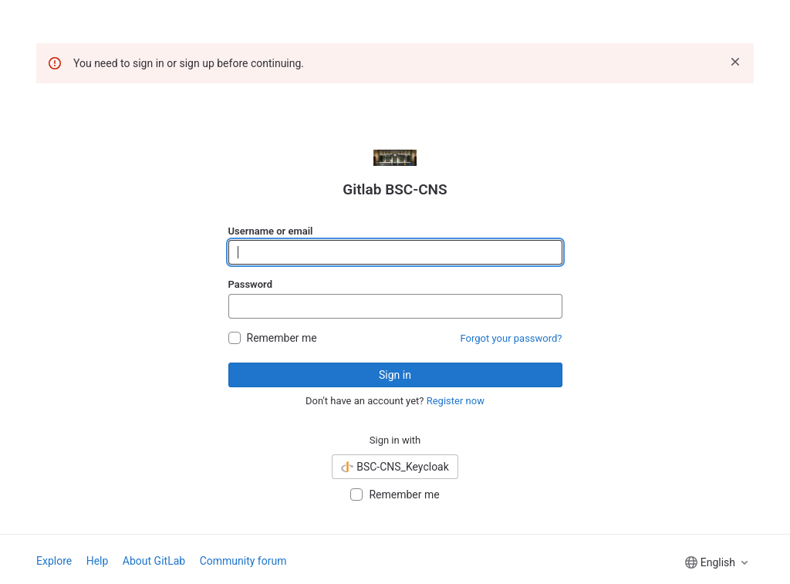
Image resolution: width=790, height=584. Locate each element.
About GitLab (154, 561)
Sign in (395, 375)
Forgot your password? (511, 338)
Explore (54, 561)
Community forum (243, 561)
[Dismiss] (735, 61)
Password (250, 284)
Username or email (270, 231)
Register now (455, 401)
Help (97, 561)
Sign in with (395, 440)
